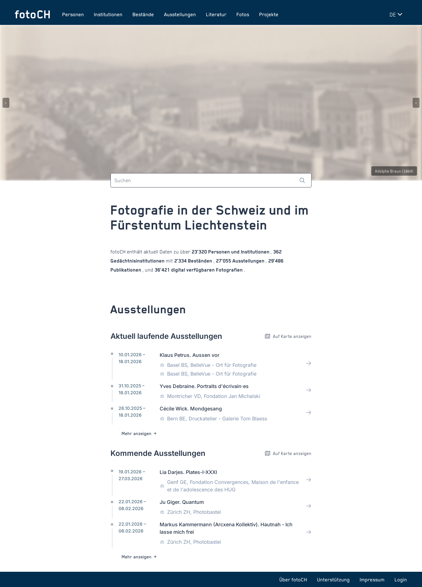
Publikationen (126, 270)
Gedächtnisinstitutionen (138, 261)
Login (401, 579)
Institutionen (108, 14)
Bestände (143, 14)
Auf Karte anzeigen (288, 336)
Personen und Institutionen (239, 252)
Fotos (243, 14)
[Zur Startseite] (32, 14)
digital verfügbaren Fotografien (207, 270)
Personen (73, 14)
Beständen (200, 261)
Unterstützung (333, 579)
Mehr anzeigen (140, 433)
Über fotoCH (293, 579)
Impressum (372, 579)
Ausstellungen (180, 14)
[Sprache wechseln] (397, 14)
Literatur (216, 14)
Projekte (269, 14)
